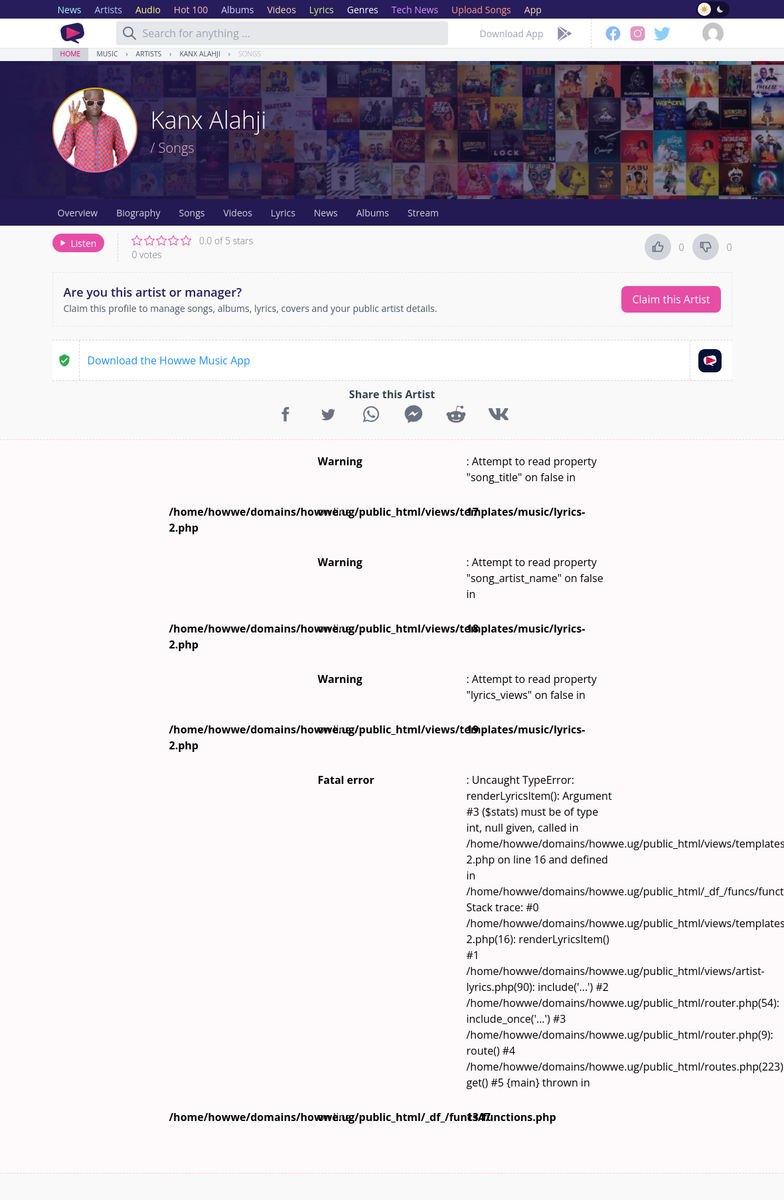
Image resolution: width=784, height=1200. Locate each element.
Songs (249, 53)
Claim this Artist (671, 299)
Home (70, 53)
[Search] (129, 33)
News (326, 212)
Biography (138, 212)
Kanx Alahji (199, 53)
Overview (78, 212)
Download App (512, 33)
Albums (372, 212)
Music (107, 53)
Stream (423, 212)
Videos (237, 212)
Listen (77, 243)
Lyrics (283, 212)
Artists (149, 53)
